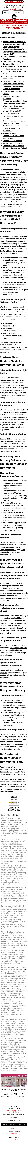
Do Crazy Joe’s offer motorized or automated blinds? (13, 116)
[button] (14, 16)
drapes (24, 969)
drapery (18, 187)
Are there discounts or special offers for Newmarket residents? (15, 128)
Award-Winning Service (13, 143)
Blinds (22, 172)
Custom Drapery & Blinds (14, 10)
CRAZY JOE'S (14, 7)
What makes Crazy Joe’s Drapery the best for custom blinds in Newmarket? (14, 108)
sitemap (14, 1128)
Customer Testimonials (12, 141)
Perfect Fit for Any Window (13, 81)
